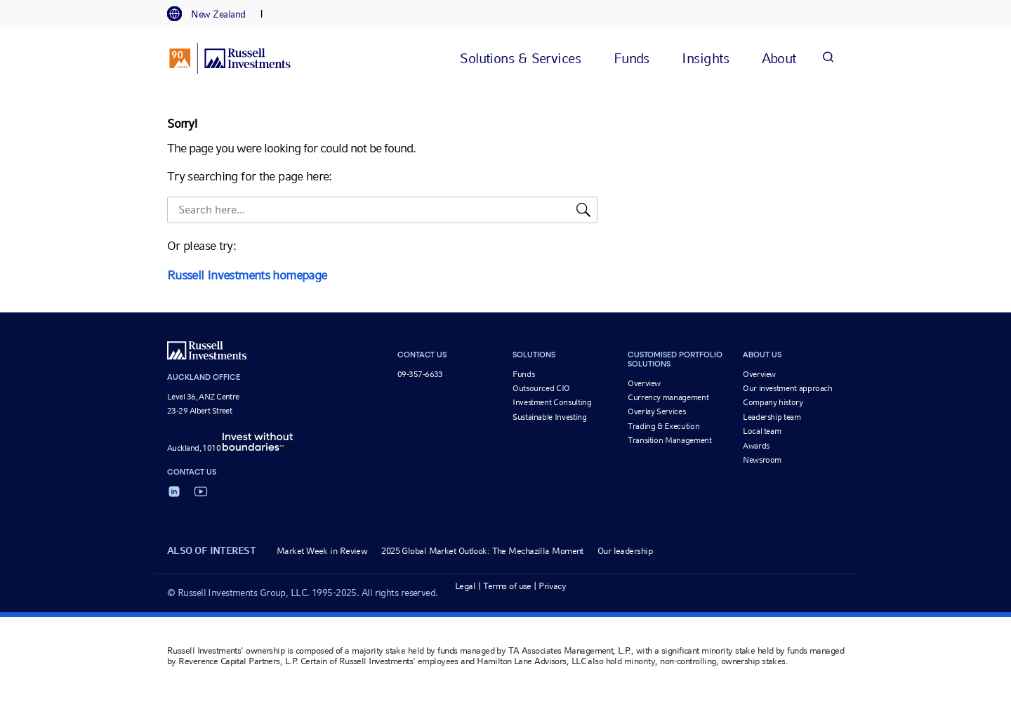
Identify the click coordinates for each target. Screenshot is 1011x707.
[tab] (213, 14)
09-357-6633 (420, 374)
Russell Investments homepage (246, 274)
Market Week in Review (322, 551)
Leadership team (772, 417)
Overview (644, 383)
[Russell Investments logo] (230, 58)
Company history (773, 402)
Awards (756, 446)
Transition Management (669, 440)
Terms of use (507, 586)
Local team (762, 431)
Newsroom (762, 460)
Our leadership (624, 551)
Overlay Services (656, 411)
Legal (465, 586)
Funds (523, 374)
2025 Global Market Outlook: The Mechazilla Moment (482, 551)
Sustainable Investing (549, 417)
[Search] (828, 58)
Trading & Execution (663, 426)
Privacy (552, 586)
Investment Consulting (552, 402)
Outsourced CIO (541, 388)
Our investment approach (788, 388)
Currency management (668, 397)
